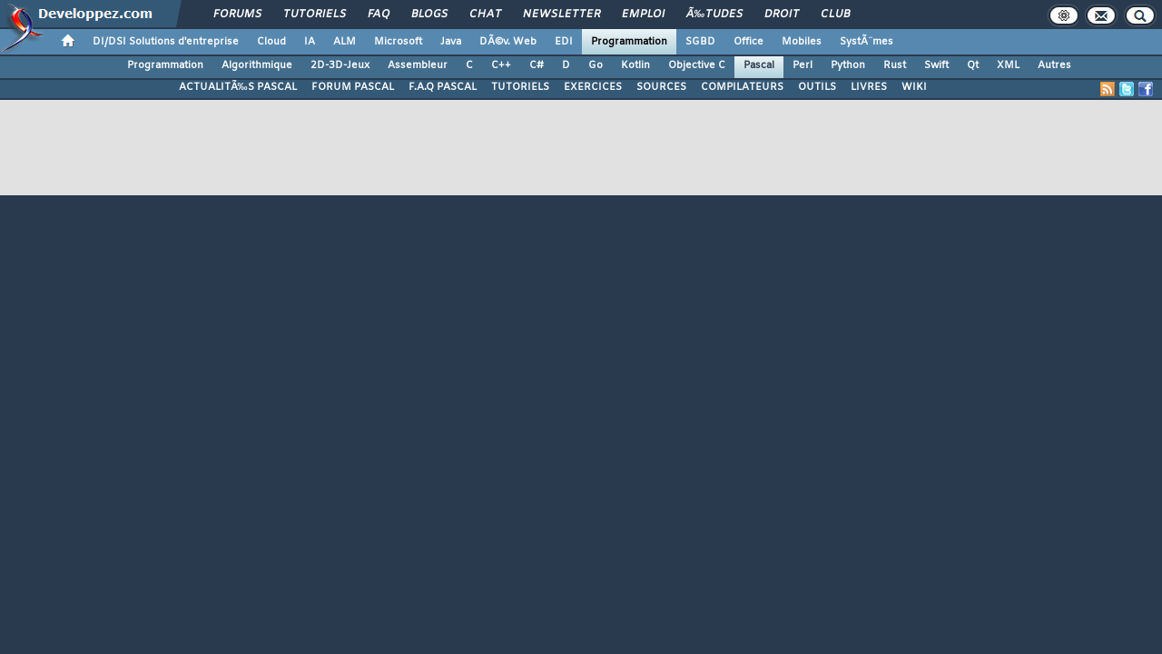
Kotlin (635, 65)
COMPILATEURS (742, 87)
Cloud (271, 41)
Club (835, 14)
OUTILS (817, 87)
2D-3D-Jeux (339, 65)
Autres (1054, 65)
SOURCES (661, 87)
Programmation (629, 41)
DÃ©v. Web (508, 41)
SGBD (700, 41)
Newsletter (561, 14)
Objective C (696, 65)
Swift (936, 65)
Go (595, 65)
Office (748, 41)
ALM (344, 41)
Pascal (758, 65)
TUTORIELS (520, 87)
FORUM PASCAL (352, 87)
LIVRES (869, 87)
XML (1008, 65)
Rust (894, 65)
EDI (564, 41)
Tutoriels (314, 14)
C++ (501, 65)
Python (848, 65)
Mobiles (802, 41)
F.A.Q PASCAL (443, 87)
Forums (237, 14)
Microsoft (398, 41)
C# (536, 65)
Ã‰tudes (714, 14)
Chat (485, 14)
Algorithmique (257, 65)
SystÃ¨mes (866, 41)
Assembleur (418, 65)
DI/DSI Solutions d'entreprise (166, 41)
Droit (782, 14)
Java (450, 41)
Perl (802, 65)
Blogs (429, 14)
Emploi (643, 14)
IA (309, 41)
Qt (973, 65)
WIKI (914, 87)
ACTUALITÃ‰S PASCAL (238, 87)
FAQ (378, 14)
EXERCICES (593, 87)
